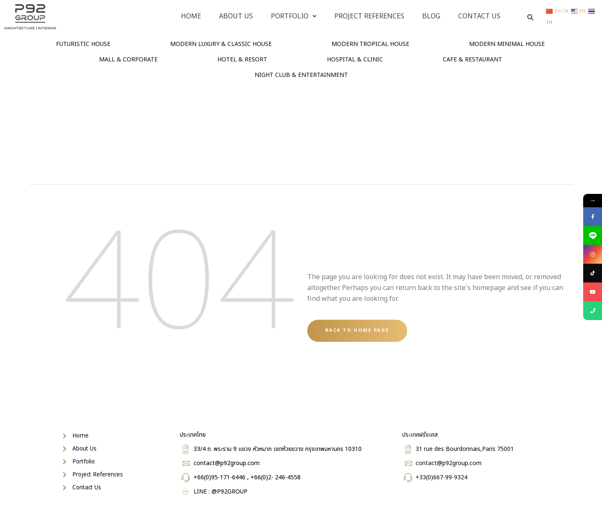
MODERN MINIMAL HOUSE (507, 44)
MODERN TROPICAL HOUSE (370, 44)
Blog (431, 16)
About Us (236, 16)
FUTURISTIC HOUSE (83, 44)
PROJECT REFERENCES (369, 16)
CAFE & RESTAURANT (472, 59)
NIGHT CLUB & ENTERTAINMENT (301, 75)
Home (191, 16)
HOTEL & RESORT (242, 59)
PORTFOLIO (293, 16)
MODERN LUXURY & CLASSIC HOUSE (221, 44)
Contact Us (479, 16)
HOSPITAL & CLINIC (355, 59)
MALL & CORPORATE (128, 59)
